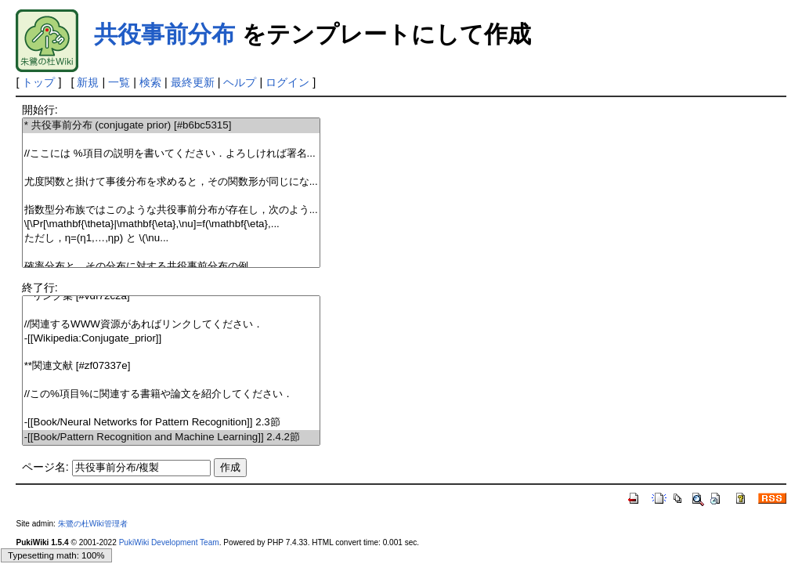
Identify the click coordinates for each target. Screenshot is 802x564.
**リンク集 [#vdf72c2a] (171, 296)
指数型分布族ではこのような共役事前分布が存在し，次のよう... (171, 210)
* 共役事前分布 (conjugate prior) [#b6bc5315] (171, 125)
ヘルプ (239, 82)
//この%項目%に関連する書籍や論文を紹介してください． (171, 394)
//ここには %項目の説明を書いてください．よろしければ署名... (171, 153)
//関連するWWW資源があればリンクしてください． (171, 324)
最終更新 (193, 82)
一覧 (119, 82)
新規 (88, 82)
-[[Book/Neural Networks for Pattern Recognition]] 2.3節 (171, 422)
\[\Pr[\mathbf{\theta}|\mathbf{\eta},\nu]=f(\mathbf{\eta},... (171, 224)
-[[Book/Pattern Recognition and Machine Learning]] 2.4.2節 (171, 437)
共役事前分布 (164, 34)
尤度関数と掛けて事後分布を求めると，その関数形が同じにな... (171, 182)
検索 (150, 82)
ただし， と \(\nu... (171, 238)
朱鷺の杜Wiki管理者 (93, 523)
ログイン (287, 82)
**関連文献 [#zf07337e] (171, 366)
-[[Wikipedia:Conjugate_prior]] (171, 338)
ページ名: (45, 467)
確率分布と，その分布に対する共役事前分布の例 (171, 266)
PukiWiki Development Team (169, 542)
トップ (38, 82)
